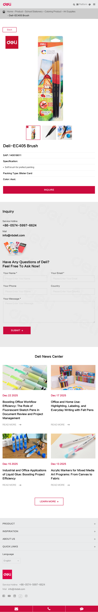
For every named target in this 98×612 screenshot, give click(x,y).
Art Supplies (67, 11)
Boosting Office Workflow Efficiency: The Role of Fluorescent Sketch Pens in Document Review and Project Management (24, 404)
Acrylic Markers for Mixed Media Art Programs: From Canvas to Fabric (70, 464)
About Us (49, 527)
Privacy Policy (54, 601)
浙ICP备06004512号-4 (76, 597)
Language (7, 542)
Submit (16, 326)
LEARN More (49, 489)
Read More (12, 417)
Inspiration (49, 519)
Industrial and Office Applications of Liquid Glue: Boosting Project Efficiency (24, 464)
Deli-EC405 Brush (82, 11)
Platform (81, 4)
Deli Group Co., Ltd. (32, 597)
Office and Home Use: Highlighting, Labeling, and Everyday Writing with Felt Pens (72, 402)
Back (9, 26)
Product (18, 11)
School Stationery (33, 11)
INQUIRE (49, 186)
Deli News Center (49, 352)
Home (10, 11)
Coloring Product (51, 11)
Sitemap (41, 601)
